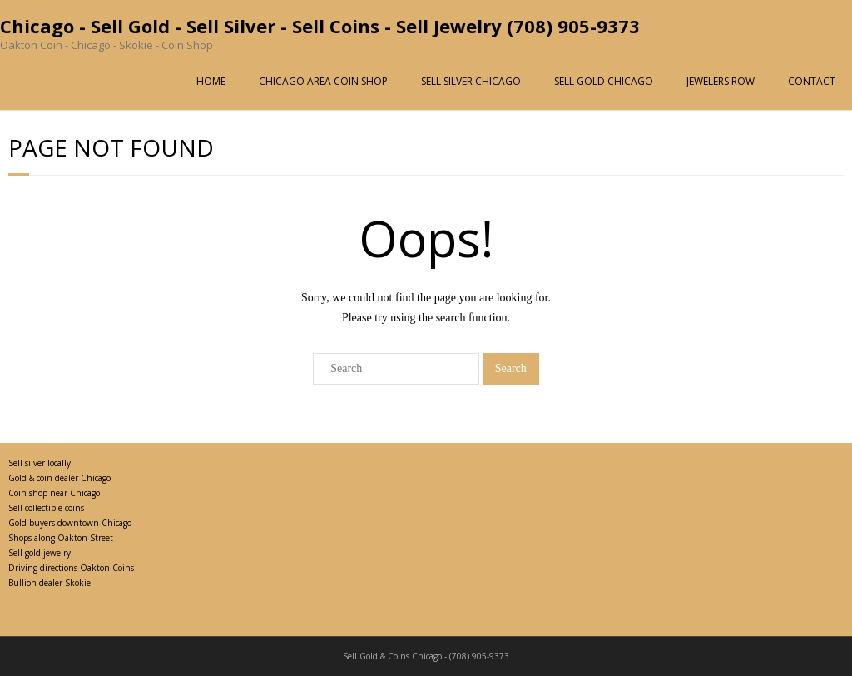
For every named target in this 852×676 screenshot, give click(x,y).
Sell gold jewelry (39, 553)
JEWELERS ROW (720, 81)
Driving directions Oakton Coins (71, 568)
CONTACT (811, 81)
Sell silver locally (39, 463)
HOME (210, 81)
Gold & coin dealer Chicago (59, 478)
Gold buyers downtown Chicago (69, 523)
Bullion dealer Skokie (49, 583)
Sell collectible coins (46, 508)
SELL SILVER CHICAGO (471, 81)
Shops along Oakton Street (60, 538)
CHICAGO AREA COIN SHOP (323, 81)
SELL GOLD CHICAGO (603, 81)
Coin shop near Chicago (54, 493)
